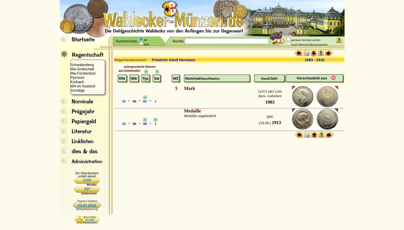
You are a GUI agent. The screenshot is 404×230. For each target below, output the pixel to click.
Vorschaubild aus (312, 78)
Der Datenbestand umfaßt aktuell (86, 175)
